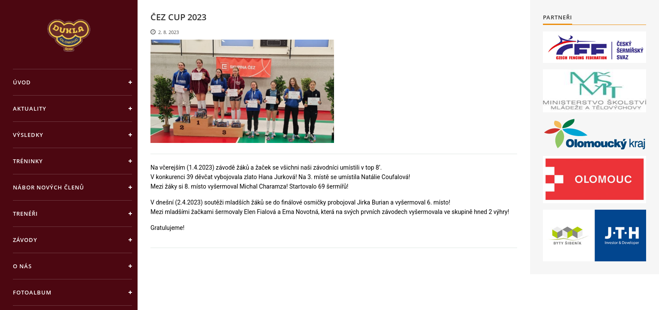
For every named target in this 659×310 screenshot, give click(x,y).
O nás (22, 266)
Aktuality (29, 108)
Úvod (22, 82)
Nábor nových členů (48, 187)
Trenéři (25, 213)
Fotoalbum (32, 292)
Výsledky (28, 135)
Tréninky (28, 161)
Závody (25, 240)
